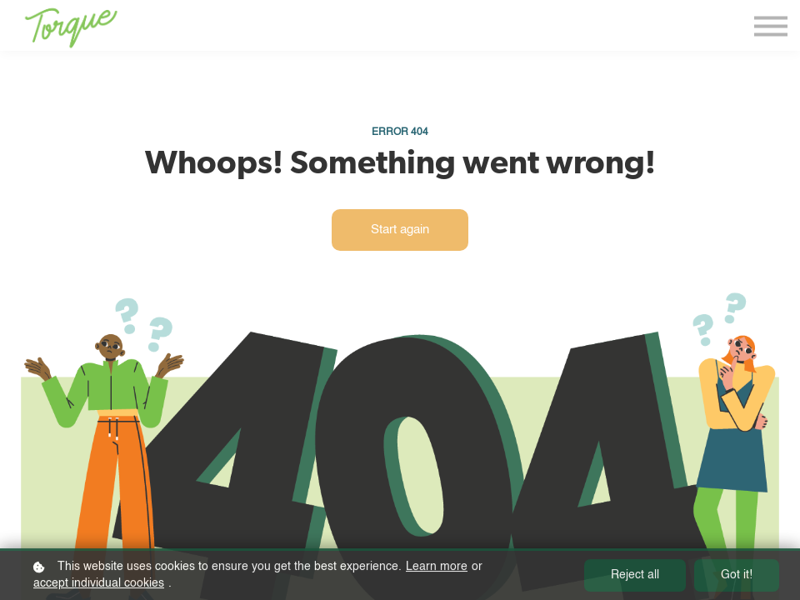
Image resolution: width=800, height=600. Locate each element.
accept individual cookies (98, 585)
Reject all (635, 577)
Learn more (437, 568)
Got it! (736, 577)
